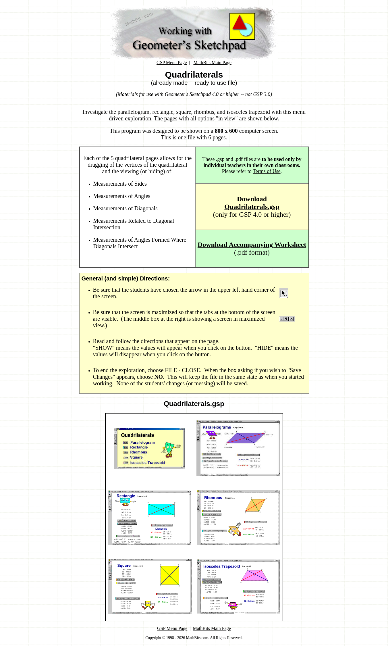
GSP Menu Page (172, 62)
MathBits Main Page (212, 62)
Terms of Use (267, 171)
